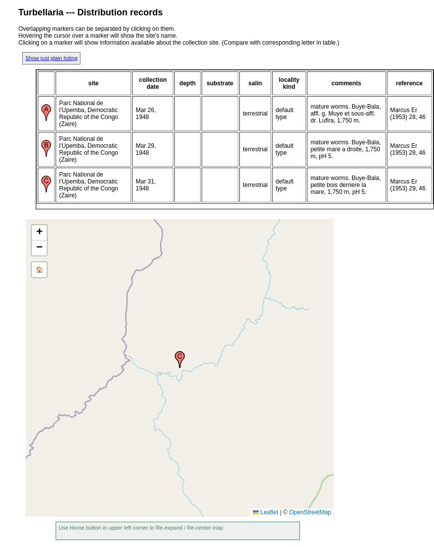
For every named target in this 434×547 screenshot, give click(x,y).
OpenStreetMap (310, 512)
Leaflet (265, 512)
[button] (180, 359)
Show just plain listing (51, 58)
